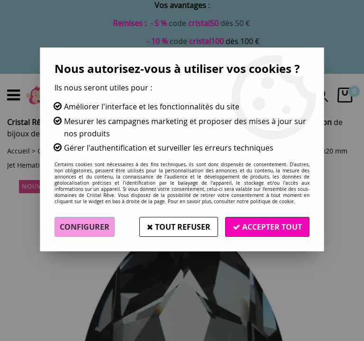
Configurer (84, 227)
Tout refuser (178, 227)
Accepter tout (267, 227)
